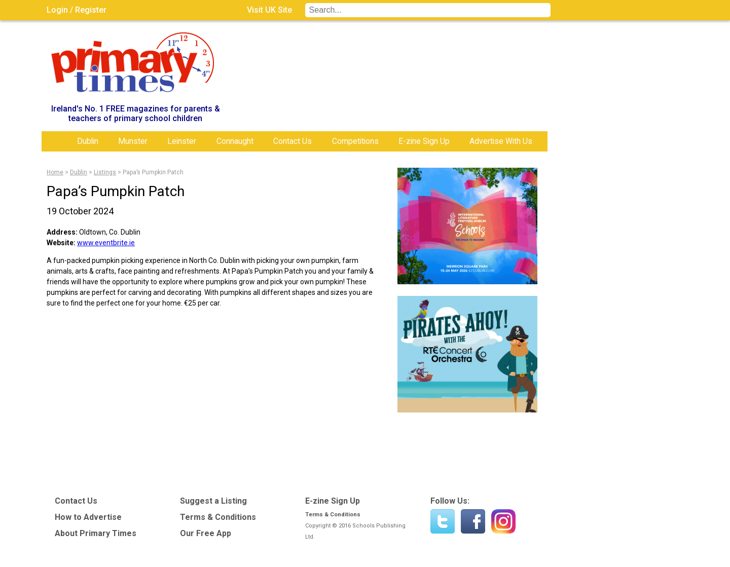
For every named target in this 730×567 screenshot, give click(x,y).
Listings (105, 172)
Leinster (181, 141)
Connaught (234, 141)
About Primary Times (95, 533)
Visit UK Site (269, 10)
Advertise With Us (500, 141)
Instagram (503, 521)
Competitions (355, 141)
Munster (133, 141)
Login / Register (76, 10)
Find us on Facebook (473, 521)
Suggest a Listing (213, 501)
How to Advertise (88, 517)
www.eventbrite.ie (106, 243)
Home (57, 141)
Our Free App (205, 533)
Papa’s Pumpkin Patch (153, 172)
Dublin (87, 141)
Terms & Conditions (218, 517)
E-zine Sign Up (424, 141)
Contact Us (292, 141)
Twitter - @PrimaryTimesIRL (442, 521)
